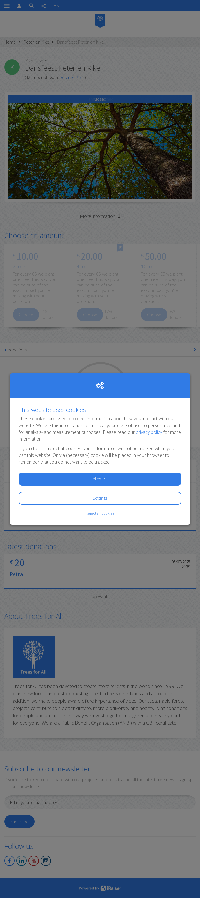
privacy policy (149, 432)
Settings (100, 498)
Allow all (100, 479)
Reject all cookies (100, 513)
